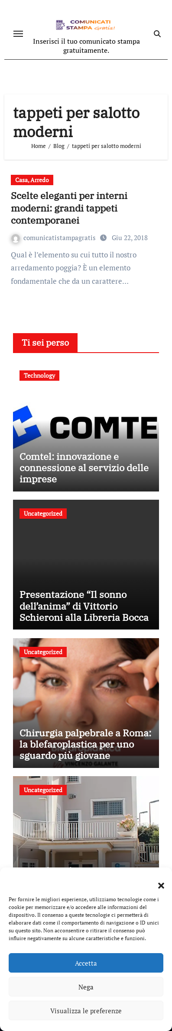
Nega (86, 987)
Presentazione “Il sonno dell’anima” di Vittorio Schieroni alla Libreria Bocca (84, 605)
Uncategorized (43, 513)
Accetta (86, 963)
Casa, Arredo (32, 180)
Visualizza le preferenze (86, 1010)
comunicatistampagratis (54, 237)
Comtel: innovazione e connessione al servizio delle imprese (84, 467)
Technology (39, 375)
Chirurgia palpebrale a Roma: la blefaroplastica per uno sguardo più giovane (85, 744)
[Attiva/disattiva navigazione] (18, 33)
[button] (156, 880)
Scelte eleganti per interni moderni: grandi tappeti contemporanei (69, 207)
